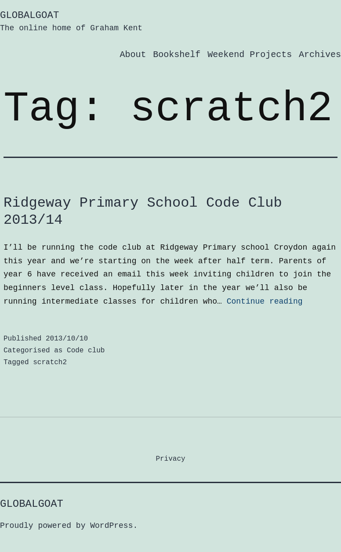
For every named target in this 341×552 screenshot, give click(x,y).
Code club (86, 351)
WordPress (111, 525)
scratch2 (50, 362)
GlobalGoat (29, 15)
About (133, 55)
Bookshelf (176, 55)
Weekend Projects (249, 55)
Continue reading (265, 301)
